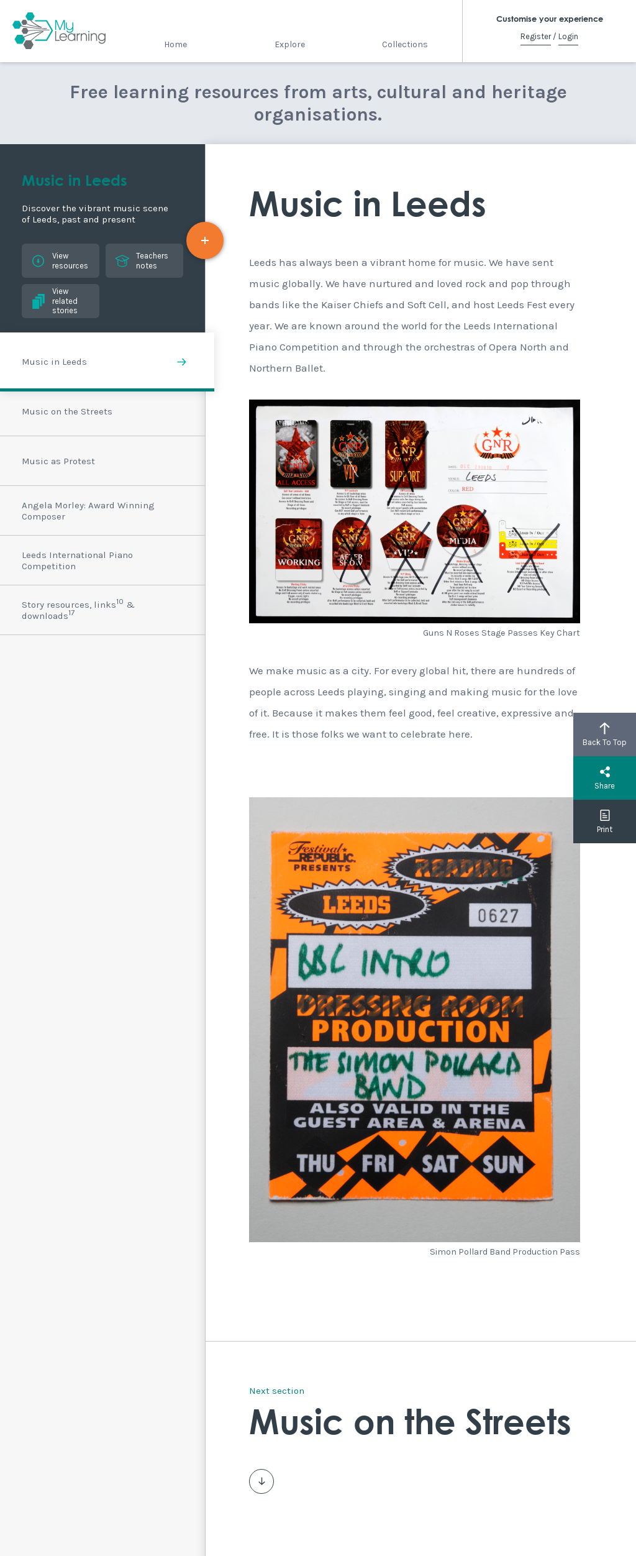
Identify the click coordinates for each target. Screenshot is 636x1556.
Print (604, 821)
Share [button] (604, 778)
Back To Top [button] (605, 734)
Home (175, 44)
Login (568, 36)
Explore (290, 44)
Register (535, 36)
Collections (405, 44)
